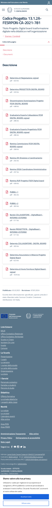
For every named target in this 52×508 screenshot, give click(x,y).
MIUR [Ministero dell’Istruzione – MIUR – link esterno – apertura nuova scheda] (3, 330)
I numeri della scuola (9, 365)
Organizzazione (7, 371)
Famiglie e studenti (8, 385)
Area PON (5, 424)
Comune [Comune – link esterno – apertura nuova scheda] (4, 348)
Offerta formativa (8, 396)
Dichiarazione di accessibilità (28, 437)
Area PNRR (5, 426)
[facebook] (12, 447)
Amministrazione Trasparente (13, 433)
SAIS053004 (22, 464)
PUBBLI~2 (14, 203)
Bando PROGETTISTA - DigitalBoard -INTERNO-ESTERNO (25, 230)
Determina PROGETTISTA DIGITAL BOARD (27, 89)
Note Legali (5, 441)
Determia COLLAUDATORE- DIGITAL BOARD (28, 243)
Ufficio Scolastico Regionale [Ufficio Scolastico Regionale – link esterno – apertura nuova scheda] (12, 333)
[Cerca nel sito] (47, 10)
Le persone (5, 362)
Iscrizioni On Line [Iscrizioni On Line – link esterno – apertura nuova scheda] (7, 342)
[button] (26, 42)
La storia (4, 374)
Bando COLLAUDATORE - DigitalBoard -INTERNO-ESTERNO (26, 216)
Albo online (5, 419)
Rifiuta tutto (26, 503)
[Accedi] (49, 2)
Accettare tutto (26, 496)
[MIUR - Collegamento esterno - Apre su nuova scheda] (14, 2)
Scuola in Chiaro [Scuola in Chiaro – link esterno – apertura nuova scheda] (7, 339)
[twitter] (21, 447)
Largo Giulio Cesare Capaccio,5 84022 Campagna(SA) (26, 454)
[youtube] (15, 447)
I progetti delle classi (9, 402)
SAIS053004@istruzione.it (33, 457)
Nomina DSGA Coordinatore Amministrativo (28, 169)
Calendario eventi (8, 416)
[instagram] (18, 447)
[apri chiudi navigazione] (3, 10)
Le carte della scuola (9, 368)
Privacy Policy (6, 437)
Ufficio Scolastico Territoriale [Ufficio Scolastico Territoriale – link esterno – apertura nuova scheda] (12, 336)
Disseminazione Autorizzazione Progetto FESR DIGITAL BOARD (26, 102)
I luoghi (4, 359)
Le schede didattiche (9, 399)
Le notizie (5, 410)
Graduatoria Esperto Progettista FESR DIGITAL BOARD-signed (26, 131)
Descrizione (7, 50)
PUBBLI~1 (14, 192)
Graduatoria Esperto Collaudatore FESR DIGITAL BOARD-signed (26, 116)
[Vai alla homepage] (9, 10)
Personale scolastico (9, 382)
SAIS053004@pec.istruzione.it (36, 459)
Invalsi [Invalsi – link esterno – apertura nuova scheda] (3, 345)
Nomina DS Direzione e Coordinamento (26, 157)
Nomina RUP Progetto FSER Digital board (27, 180)
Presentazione (6, 356)
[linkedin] (24, 447)
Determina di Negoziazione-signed (24, 77)
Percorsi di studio (7, 388)
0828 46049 (13, 457)
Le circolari (5, 413)
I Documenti (8, 54)
